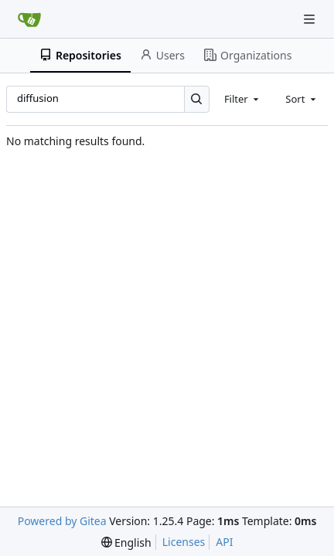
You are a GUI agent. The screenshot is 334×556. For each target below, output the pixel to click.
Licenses (184, 541)
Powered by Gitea (62, 521)
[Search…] (197, 99)
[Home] (29, 19)
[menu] (126, 542)
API (224, 541)
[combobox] (243, 99)
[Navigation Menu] (310, 19)
